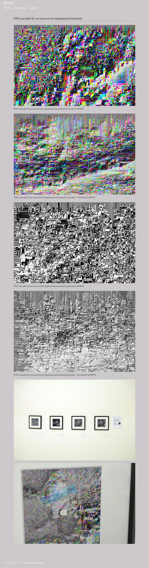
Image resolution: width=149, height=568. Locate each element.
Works (7, 7)
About (33, 7)
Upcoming (20, 7)
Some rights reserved (34, 563)
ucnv (8, 3)
